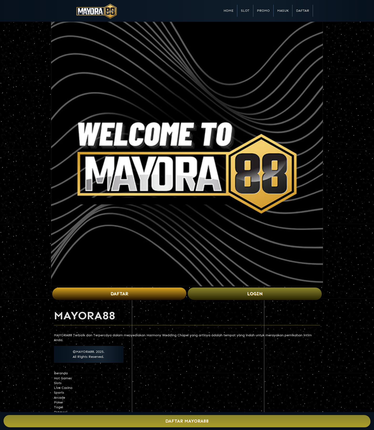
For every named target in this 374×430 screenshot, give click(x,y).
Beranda (61, 373)
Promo (263, 11)
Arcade (59, 398)
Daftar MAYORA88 (187, 421)
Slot (245, 11)
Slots (58, 383)
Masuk (283, 11)
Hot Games (63, 378)
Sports (59, 393)
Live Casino (63, 388)
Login (255, 293)
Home (228, 11)
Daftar (302, 11)
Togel (58, 407)
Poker (58, 402)
